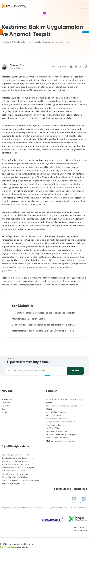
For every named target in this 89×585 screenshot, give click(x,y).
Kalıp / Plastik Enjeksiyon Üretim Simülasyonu (20, 493)
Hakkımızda (7, 413)
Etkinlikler (5, 419)
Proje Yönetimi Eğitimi (55, 438)
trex (75, 544)
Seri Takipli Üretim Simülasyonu (15, 487)
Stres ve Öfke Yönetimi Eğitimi (58, 444)
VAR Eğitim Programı (54, 428)
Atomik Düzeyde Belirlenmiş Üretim (28, 332)
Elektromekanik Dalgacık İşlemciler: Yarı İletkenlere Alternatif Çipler (44, 338)
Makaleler (6, 416)
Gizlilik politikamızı (8, 560)
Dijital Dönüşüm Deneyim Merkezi (15, 468)
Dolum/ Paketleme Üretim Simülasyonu (18, 481)
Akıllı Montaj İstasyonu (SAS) (13, 497)
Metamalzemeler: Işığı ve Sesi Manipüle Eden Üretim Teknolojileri (43, 344)
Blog (3, 422)
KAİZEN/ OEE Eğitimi (54, 441)
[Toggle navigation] (83, 6)
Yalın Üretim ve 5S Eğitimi (56, 432)
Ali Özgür (17, 78)
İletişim (4, 425)
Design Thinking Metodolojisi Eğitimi (61, 435)
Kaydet (75, 384)
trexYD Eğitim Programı (56, 425)
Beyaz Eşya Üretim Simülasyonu (15, 474)
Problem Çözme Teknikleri (57, 451)
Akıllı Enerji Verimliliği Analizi (13, 484)
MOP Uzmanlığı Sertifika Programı (60, 454)
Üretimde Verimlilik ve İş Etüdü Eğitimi (61, 448)
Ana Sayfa (6, 42)
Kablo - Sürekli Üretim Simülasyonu (16, 490)
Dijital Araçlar (20, 42)
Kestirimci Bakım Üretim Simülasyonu (17, 471)
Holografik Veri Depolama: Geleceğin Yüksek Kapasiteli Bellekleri (43, 326)
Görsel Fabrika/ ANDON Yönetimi (15, 477)
